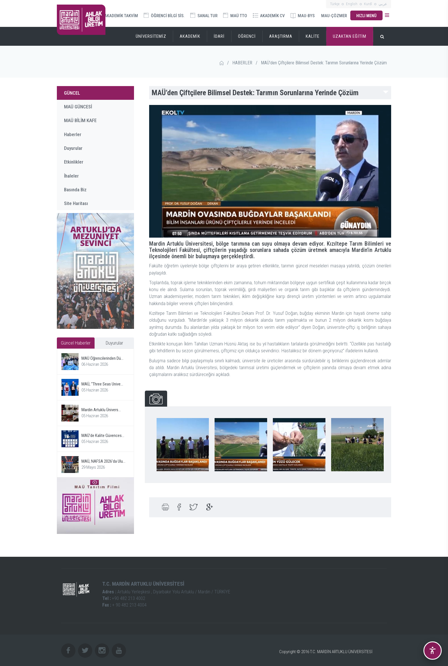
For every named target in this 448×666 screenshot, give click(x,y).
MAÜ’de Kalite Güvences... (102, 435)
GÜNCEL (72, 93)
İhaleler (71, 176)
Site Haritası (76, 203)
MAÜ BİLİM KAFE (80, 120)
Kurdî (368, 4)
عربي (383, 4)
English (351, 4)
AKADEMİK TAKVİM (118, 15)
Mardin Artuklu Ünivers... (101, 409)
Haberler (72, 134)
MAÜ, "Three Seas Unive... (102, 384)
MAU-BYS (303, 16)
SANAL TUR (203, 15)
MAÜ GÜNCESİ (78, 107)
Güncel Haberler (76, 343)
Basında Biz (75, 189)
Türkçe (334, 4)
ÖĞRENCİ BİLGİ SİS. (164, 15)
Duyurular (73, 148)
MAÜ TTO (235, 15)
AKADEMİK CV (269, 16)
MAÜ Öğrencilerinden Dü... (102, 358)
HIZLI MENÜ (366, 15)
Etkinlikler (73, 162)
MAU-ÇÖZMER (334, 15)
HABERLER (242, 62)
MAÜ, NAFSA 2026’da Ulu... (103, 461)
